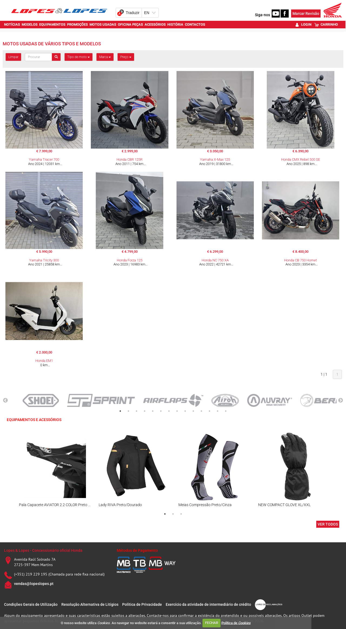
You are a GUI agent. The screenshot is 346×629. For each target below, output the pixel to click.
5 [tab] (152, 411)
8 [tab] (177, 411)
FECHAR (211, 623)
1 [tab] (120, 411)
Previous (5, 400)
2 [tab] (128, 411)
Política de (236, 623)
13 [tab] (217, 411)
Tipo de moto (78, 57)
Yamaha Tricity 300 (44, 260)
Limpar (13, 57)
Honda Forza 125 (129, 260)
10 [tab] (193, 411)
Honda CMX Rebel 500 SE (300, 159)
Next (340, 400)
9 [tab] (185, 411)
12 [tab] (209, 411)
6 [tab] (161, 411)
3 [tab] (136, 411)
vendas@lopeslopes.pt (34, 583)
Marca (105, 57)
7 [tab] (169, 411)
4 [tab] (144, 411)
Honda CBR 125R (129, 159)
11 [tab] (201, 411)
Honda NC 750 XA (215, 260)
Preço (125, 57)
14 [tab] (225, 411)
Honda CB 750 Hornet (300, 260)
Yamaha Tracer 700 (44, 159)
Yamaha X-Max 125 (215, 159)
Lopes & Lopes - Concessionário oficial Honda (43, 550)
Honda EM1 (44, 361)
